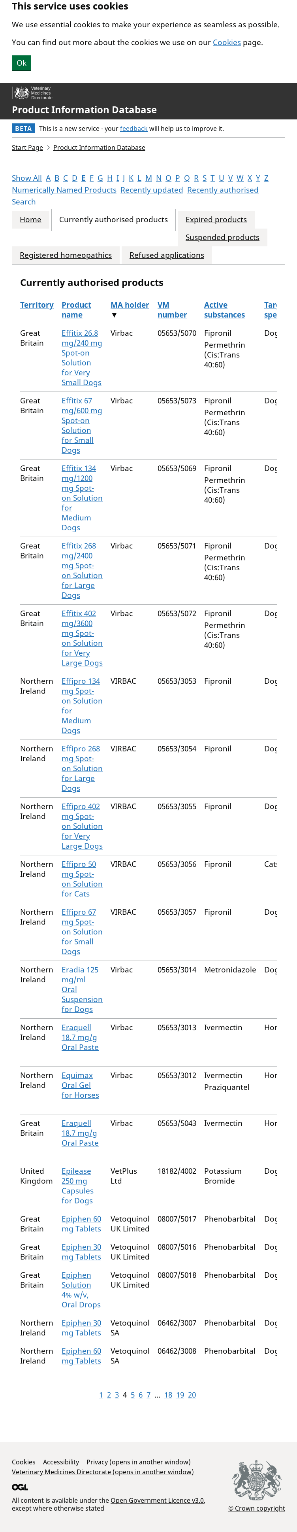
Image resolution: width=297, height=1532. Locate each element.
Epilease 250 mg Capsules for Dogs (78, 1186)
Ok (21, 63)
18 (168, 1395)
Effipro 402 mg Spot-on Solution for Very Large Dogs (82, 826)
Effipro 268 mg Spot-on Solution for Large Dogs (82, 768)
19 (180, 1395)
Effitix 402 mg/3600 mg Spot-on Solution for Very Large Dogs (82, 638)
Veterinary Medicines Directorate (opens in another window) (103, 1472)
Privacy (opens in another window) (138, 1462)
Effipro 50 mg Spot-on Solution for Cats (82, 879)
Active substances (224, 310)
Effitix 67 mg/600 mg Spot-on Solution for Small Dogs (82, 425)
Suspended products (222, 237)
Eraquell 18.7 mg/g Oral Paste (80, 1037)
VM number (172, 310)
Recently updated (151, 190)
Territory (37, 305)
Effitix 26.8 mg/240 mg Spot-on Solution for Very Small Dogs (82, 358)
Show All (27, 178)
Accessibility (61, 1462)
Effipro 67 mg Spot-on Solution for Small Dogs (82, 932)
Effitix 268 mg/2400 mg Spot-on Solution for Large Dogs (82, 570)
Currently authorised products (113, 220)
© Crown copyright (256, 1508)
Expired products (216, 220)
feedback (134, 128)
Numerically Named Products (64, 190)
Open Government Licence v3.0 (157, 1500)
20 (192, 1395)
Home (30, 220)
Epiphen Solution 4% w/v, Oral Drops (81, 1290)
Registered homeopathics (66, 255)
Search (24, 202)
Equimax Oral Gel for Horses (80, 1085)
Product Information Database (84, 109)
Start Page (27, 147)
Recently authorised (223, 190)
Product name (76, 310)
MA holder (130, 305)
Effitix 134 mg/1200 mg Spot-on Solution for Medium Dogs (82, 498)
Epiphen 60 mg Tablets (81, 1224)
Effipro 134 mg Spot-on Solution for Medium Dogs (82, 706)
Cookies (227, 42)
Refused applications (167, 255)
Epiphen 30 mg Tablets (81, 1252)
